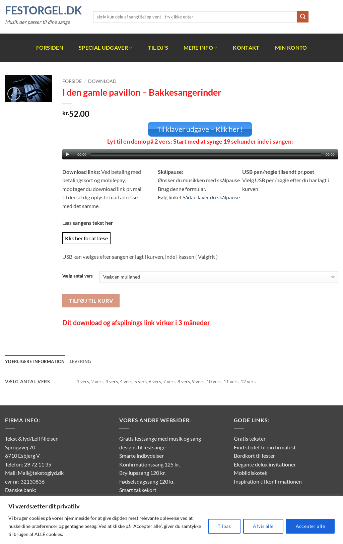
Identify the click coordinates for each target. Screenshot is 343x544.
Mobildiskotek (250, 472)
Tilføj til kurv (91, 300)
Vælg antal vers (77, 276)
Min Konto (291, 47)
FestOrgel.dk (43, 10)
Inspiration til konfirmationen (268, 481)
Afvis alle (263, 526)
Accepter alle (310, 526)
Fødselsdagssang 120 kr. (147, 481)
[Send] (302, 16)
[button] (13, 93)
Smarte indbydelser (141, 455)
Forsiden (50, 47)
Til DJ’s (158, 47)
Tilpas (224, 526)
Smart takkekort (137, 489)
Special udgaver (105, 47)
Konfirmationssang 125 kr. (149, 463)
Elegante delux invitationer (265, 463)
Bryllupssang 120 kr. (142, 472)
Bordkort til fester (254, 455)
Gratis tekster (250, 438)
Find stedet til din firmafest (265, 446)
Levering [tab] (80, 361)
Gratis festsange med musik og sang (160, 438)
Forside (72, 81)
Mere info (200, 47)
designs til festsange (142, 446)
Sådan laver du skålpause (211, 197)
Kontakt (246, 47)
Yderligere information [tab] (35, 361)
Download (102, 81)
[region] (171, 520)
